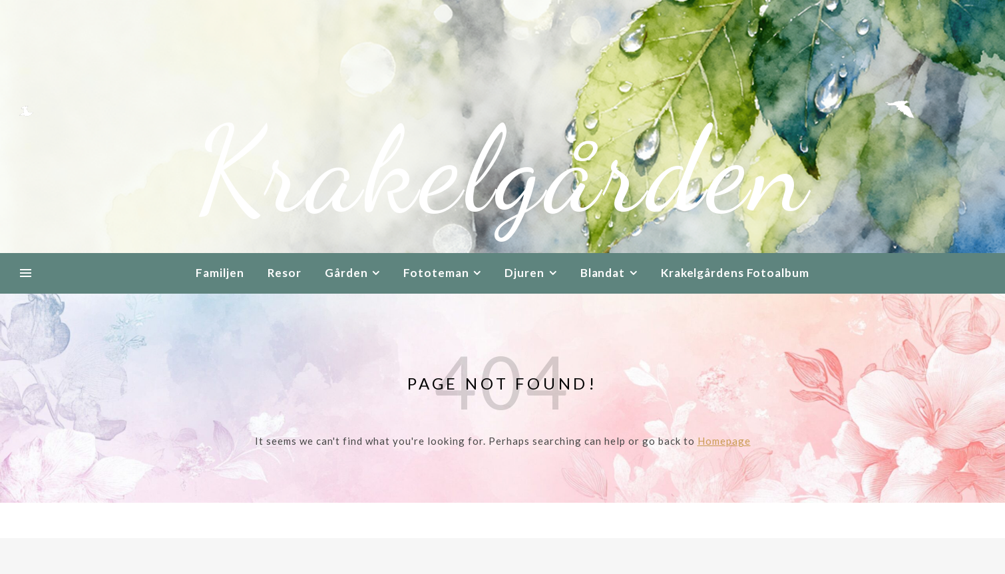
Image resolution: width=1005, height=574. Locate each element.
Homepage (724, 441)
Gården (346, 273)
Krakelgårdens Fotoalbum (735, 273)
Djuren (524, 273)
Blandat (602, 273)
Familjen (220, 273)
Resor (285, 273)
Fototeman (436, 273)
